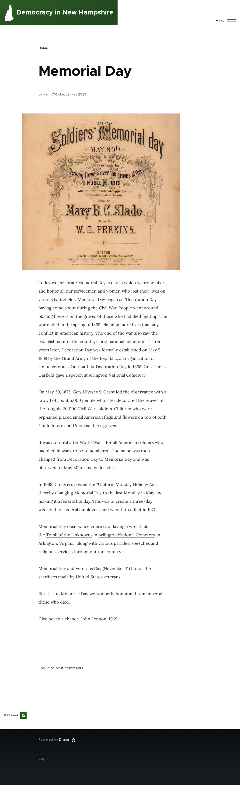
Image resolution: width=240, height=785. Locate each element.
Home (43, 48)
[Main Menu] (224, 21)
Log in (43, 668)
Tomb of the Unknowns (69, 534)
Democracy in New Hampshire (65, 12)
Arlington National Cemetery (126, 534)
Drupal (64, 739)
